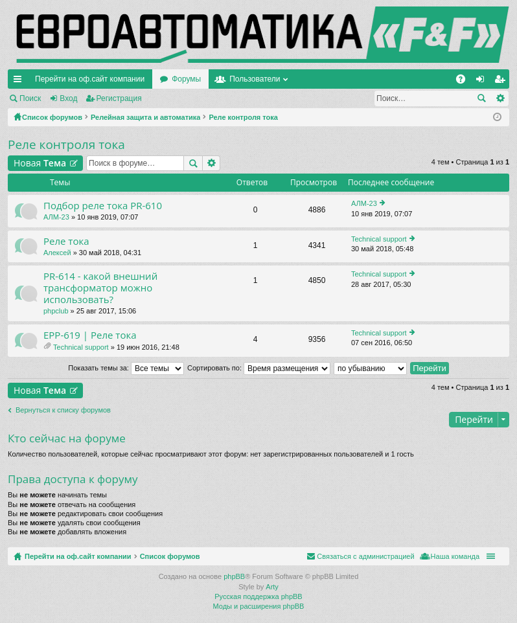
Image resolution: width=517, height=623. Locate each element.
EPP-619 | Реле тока (90, 335)
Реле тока (66, 241)
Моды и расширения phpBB (258, 606)
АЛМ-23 (56, 217)
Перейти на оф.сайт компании (89, 79)
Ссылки (20, 81)
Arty (272, 587)
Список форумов (170, 556)
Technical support (379, 239)
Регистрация (119, 98)
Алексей (57, 252)
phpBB (234, 576)
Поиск (30, 98)
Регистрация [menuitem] (502, 81)
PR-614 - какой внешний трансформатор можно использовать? (100, 288)
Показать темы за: (126, 368)
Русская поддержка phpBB (258, 596)
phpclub (56, 311)
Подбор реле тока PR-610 (102, 205)
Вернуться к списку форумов (63, 410)
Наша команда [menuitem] (455, 556)
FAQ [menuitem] (464, 81)
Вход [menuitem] (483, 81)
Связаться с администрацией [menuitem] (365, 556)
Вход (68, 98)
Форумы (186, 79)
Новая (40, 163)
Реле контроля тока (66, 144)
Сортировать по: (258, 368)
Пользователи (254, 79)
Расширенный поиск (500, 98)
